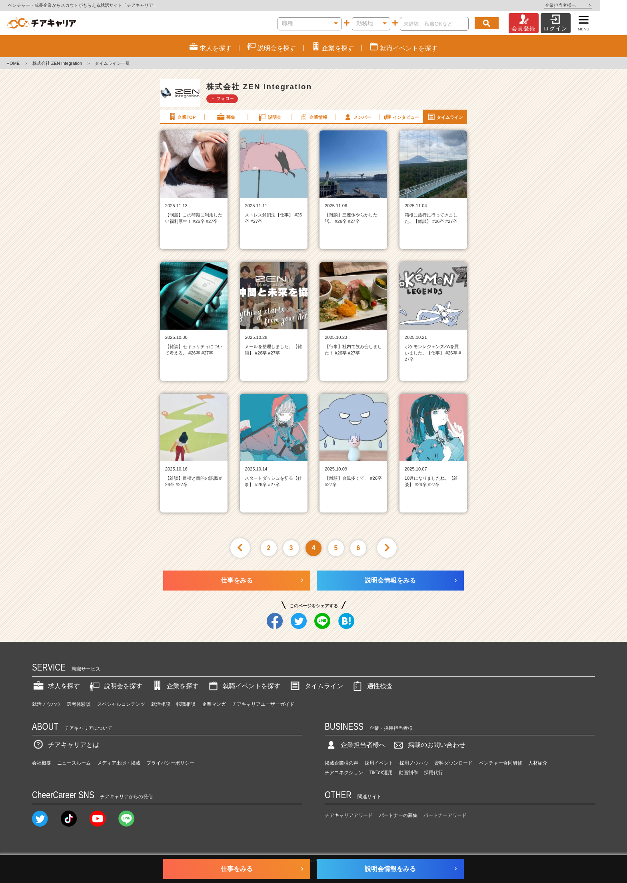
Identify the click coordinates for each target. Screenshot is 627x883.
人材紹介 (537, 763)
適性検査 (372, 686)
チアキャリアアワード (349, 815)
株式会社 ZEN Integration (57, 63)
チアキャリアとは (65, 745)
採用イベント (379, 763)
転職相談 (186, 704)
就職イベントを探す (243, 686)
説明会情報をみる (390, 580)
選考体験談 (79, 704)
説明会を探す (115, 686)
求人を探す (56, 686)
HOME (13, 63)
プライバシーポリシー (170, 763)
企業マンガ (214, 704)
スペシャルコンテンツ (121, 704)
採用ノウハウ (413, 763)
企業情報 (313, 117)
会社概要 (41, 763)
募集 (225, 117)
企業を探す (175, 686)
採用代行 (433, 772)
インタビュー (401, 117)
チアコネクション (344, 772)
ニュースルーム (74, 763)
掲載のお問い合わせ (428, 745)
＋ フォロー (222, 98)
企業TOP (182, 117)
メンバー (357, 117)
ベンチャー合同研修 (500, 763)
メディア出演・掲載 (118, 763)
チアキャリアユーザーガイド (263, 704)
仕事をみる (237, 580)
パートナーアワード (445, 815)
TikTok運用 (381, 772)
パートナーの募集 (398, 815)
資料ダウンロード (453, 763)
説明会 (269, 117)
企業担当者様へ (595, 5)
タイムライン (445, 117)
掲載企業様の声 (341, 763)
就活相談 (160, 704)
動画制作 (408, 772)
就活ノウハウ (46, 704)
